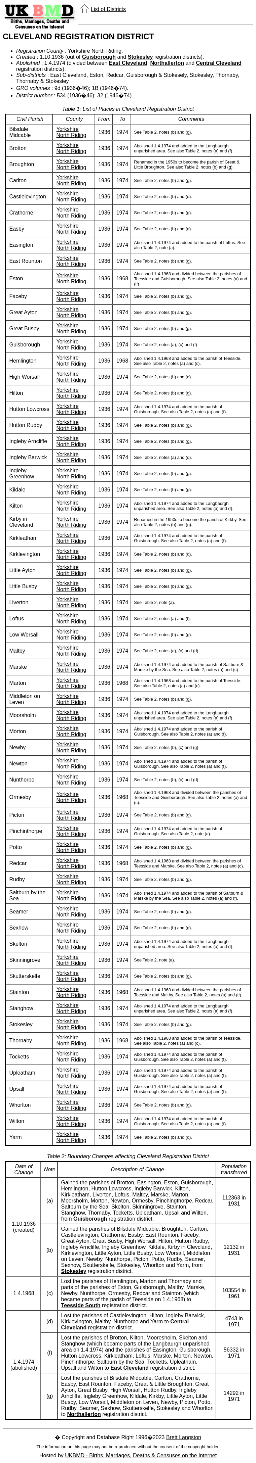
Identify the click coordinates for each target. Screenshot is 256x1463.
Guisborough (99, 57)
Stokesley (140, 57)
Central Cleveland (219, 63)
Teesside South (81, 1305)
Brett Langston (183, 1437)
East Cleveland (128, 63)
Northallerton (167, 63)
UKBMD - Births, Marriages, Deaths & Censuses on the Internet (141, 1455)
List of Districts (108, 9)
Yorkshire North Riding (71, 132)
